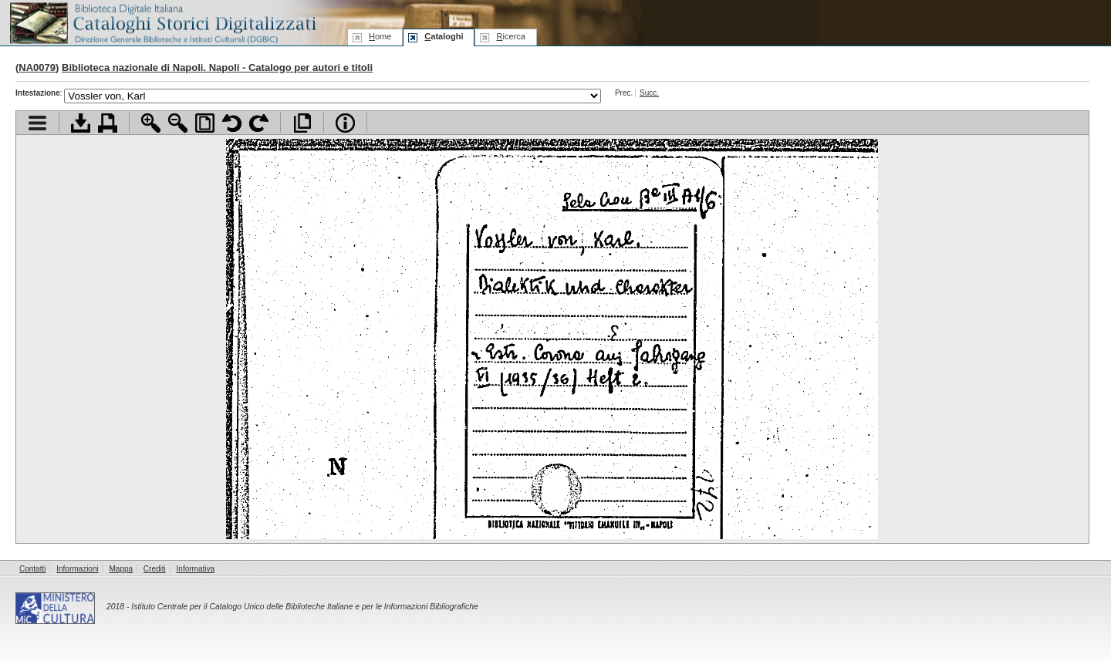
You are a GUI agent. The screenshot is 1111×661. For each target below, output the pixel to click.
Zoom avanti (150, 123)
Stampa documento (107, 123)
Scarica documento (80, 123)
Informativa (195, 569)
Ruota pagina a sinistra (231, 123)
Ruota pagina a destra (258, 123)
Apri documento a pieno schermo (302, 123)
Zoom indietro (177, 123)
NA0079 (37, 67)
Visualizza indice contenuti (37, 123)
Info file (345, 123)
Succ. (649, 93)
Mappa (121, 569)
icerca (510, 36)
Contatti (32, 569)
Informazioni (77, 569)
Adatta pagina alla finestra (204, 123)
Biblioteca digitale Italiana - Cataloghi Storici (162, 22)
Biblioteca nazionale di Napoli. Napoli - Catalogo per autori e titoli (217, 67)
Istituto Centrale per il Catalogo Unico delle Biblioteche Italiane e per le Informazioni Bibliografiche (304, 606)
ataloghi (443, 36)
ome (380, 36)
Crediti (155, 569)
